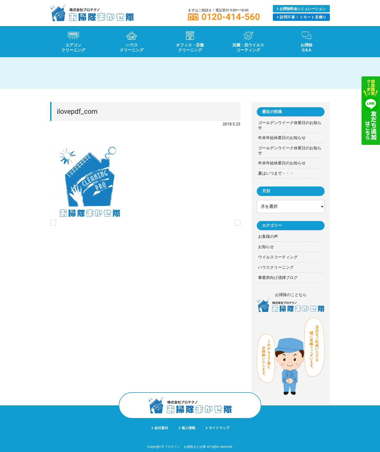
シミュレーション (302, 9)
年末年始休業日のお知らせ (282, 137)
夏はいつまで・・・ (276, 173)
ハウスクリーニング (276, 267)
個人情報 (188, 428)
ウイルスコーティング (278, 257)
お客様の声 (268, 236)
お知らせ (266, 246)
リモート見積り (302, 17)
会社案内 (161, 428)
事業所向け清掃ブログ (278, 277)
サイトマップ (219, 428)
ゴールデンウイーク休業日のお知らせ (289, 125)
